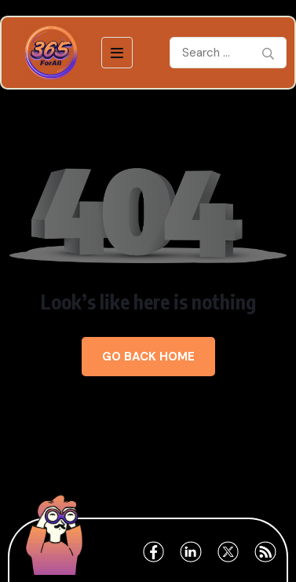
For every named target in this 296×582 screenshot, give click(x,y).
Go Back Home (148, 356)
